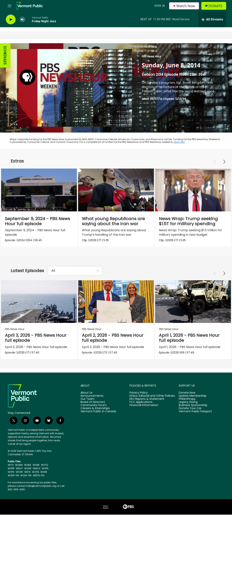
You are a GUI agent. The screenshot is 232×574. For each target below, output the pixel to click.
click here (179, 142)
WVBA (27, 467)
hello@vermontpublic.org (41, 488)
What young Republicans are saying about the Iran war (114, 221)
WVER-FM (13, 477)
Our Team (88, 401)
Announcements (92, 398)
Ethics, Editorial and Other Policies (152, 398)
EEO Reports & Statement (147, 401)
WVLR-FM (25, 477)
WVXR (19, 474)
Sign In (159, 6)
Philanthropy (187, 401)
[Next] (224, 162)
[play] (11, 19)
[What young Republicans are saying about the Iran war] (118, 190)
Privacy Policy (139, 395)
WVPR (11, 470)
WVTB (35, 474)
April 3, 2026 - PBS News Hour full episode (36, 339)
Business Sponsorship (193, 407)
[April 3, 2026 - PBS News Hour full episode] (39, 302)
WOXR (27, 470)
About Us (87, 395)
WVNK (36, 467)
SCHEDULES (5, 55)
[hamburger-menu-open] (9, 6)
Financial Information (144, 407)
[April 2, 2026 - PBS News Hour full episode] (130, 302)
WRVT (19, 470)
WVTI (11, 467)
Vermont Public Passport (195, 413)
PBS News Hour (151, 56)
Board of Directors (93, 404)
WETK (27, 474)
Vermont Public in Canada (98, 413)
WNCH (36, 470)
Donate (215, 6)
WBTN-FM (38, 477)
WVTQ (44, 467)
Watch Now (184, 6)
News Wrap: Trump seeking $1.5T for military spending (191, 221)
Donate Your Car (190, 410)
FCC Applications (141, 404)
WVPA (45, 470)
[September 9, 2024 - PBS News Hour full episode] (39, 190)
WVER (43, 474)
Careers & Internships (95, 410)
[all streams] (212, 19)
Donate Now (187, 395)
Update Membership (192, 398)
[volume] (22, 19)
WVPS (11, 474)
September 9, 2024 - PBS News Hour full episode (37, 221)
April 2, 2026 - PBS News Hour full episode (127, 339)
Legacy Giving (188, 404)
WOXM (19, 467)
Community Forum (94, 407)
